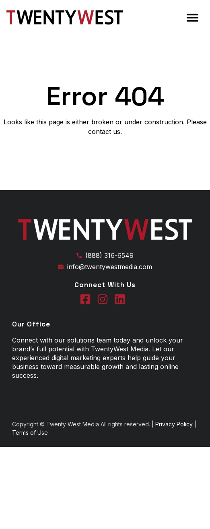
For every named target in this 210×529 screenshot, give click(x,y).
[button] (192, 17)
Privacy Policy (174, 424)
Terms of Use (30, 432)
